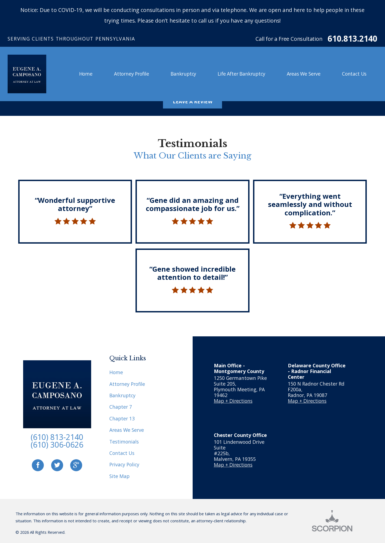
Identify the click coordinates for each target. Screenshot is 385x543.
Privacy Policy (124, 464)
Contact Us (121, 453)
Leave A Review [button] (192, 101)
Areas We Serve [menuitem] (304, 73)
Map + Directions (233, 401)
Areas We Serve (126, 430)
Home (116, 372)
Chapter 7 (120, 407)
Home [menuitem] (86, 73)
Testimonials (124, 441)
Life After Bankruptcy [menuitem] (241, 73)
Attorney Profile (127, 384)
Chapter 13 (122, 418)
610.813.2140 (352, 39)
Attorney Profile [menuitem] (131, 73)
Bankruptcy (122, 395)
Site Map (119, 476)
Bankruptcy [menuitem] (183, 73)
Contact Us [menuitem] (354, 73)
